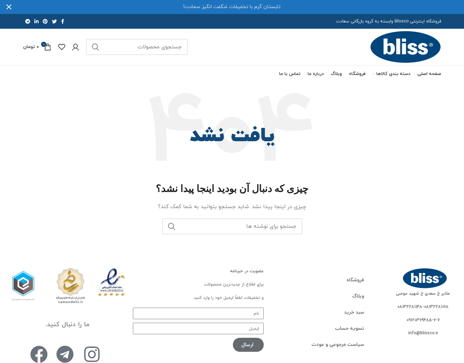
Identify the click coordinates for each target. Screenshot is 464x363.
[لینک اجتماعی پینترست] (45, 21)
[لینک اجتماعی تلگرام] (27, 21)
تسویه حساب (349, 328)
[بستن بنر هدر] (9, 7)
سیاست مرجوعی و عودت (337, 344)
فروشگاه (355, 280)
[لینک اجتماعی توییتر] (54, 21)
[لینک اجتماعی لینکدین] (36, 21)
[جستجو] (137, 47)
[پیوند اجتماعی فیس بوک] (62, 21)
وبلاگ (358, 296)
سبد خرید (354, 312)
